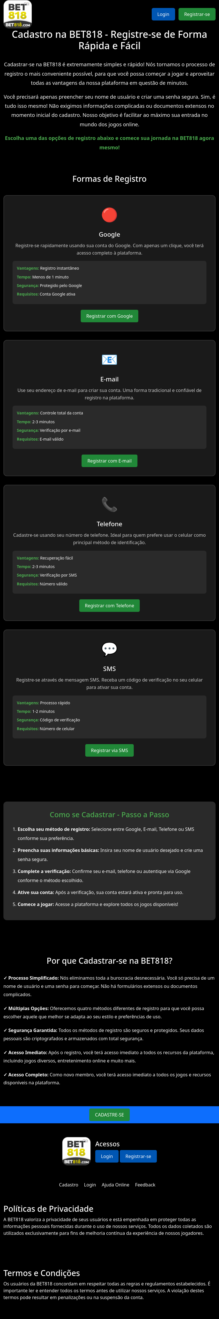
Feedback (145, 1185)
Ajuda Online (115, 1185)
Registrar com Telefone (109, 605)
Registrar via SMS (109, 750)
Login (163, 14)
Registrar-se (197, 14)
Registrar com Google (109, 316)
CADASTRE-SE (109, 1115)
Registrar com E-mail (109, 461)
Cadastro (68, 1185)
